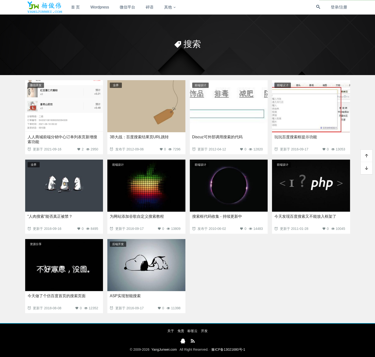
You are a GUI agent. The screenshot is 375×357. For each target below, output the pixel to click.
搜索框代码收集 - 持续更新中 (217, 216)
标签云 (192, 331)
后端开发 (118, 244)
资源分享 (36, 244)
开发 (204, 331)
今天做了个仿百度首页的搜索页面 (57, 296)
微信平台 (127, 7)
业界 (116, 85)
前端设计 (200, 85)
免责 (180, 331)
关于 (170, 331)
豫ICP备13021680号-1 (228, 349)
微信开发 (36, 85)
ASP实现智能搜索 (125, 296)
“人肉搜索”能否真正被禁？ (50, 216)
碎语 (150, 7)
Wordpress (99, 7)
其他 (168, 7)
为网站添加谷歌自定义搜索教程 (137, 216)
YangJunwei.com (164, 349)
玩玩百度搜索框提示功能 (295, 137)
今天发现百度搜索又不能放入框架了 (305, 216)
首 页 (75, 7)
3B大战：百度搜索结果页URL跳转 (139, 137)
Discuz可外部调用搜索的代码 (217, 137)
